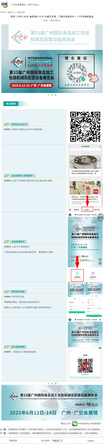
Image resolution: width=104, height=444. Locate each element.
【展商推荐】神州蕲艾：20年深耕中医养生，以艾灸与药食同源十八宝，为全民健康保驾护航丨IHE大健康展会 (54, 429)
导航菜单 (13, 440)
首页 (4, 12)
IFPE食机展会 (81, 423)
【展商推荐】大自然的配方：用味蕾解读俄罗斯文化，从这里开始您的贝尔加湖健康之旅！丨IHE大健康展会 (53, 433)
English (91, 441)
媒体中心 (11, 12)
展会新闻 (21, 12)
